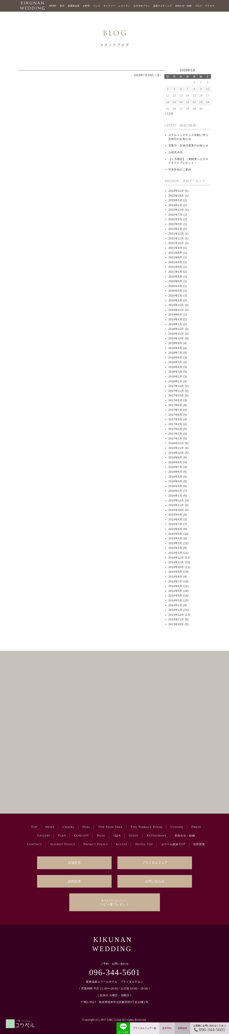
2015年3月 (175, 543)
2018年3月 (175, 371)
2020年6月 (175, 276)
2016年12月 (176, 443)
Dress (196, 827)
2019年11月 (176, 309)
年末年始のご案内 (179, 169)
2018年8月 (175, 348)
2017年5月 (175, 419)
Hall (86, 827)
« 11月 (169, 113)
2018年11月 (176, 333)
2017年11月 (176, 390)
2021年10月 (176, 243)
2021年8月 (175, 252)
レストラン (124, 6)
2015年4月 (175, 538)
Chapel (68, 827)
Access (121, 844)
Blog (101, 835)
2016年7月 (175, 466)
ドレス (96, 6)
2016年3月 (175, 486)
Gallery (43, 835)
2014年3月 (175, 600)
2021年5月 (175, 262)
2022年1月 (175, 228)
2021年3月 (175, 266)
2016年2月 (175, 490)
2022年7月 (175, 214)
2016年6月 (175, 471)
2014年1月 (175, 609)
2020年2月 (175, 295)
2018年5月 (175, 362)
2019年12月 (176, 305)
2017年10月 (176, 395)
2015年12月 (176, 500)
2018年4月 (175, 367)
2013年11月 (176, 619)
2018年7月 (175, 352)
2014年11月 (176, 562)
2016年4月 (175, 481)
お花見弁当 (175, 152)
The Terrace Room (147, 827)
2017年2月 (175, 433)
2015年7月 (175, 524)
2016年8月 (175, 462)
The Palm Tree (110, 827)
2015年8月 (175, 519)
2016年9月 (175, 457)
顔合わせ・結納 (183, 6)
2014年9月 (175, 571)
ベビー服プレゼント (114, 902)
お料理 (86, 6)
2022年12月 (176, 209)
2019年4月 (175, 319)
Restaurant (157, 835)
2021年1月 (175, 271)
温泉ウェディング (162, 6)
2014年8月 (175, 576)
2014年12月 (176, 557)
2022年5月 (175, 219)
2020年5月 (175, 281)
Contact (34, 844)
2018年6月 (175, 357)
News (49, 827)
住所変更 (199, 844)
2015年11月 (176, 505)
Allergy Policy (62, 844)
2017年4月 (175, 424)
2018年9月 (175, 343)
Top (34, 827)
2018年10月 (176, 338)
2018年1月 (175, 381)
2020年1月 (175, 300)
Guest (134, 835)
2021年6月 (175, 257)
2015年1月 (175, 552)
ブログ (198, 6)
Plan (62, 835)
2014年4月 (175, 595)
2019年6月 (175, 314)
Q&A (117, 835)
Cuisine (177, 827)
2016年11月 (176, 448)
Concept (81, 835)
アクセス (209, 6)
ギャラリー (109, 6)
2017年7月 (175, 409)
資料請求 (74, 881)
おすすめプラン (142, 6)
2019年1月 (175, 324)
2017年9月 (175, 400)
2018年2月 (175, 376)
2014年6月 (175, 586)
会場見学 (74, 862)
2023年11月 (176, 190)
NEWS (52, 6)
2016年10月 (176, 452)
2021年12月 (176, 233)
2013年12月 (176, 614)
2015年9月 (175, 514)
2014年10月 (176, 567)
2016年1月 (175, 495)
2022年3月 (175, 224)
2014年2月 (175, 605)
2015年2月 (175, 547)
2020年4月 (175, 286)
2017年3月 (175, 429)
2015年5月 (175, 533)
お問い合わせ (154, 881)
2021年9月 (175, 247)
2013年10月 (176, 624)
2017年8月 (175, 405)
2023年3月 (175, 200)
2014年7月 (175, 581)
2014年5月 (175, 590)
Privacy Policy (95, 844)
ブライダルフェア (155, 862)
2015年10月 (176, 509)
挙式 (62, 6)
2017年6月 (175, 414)
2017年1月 (175, 438)
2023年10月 (176, 195)
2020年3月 (175, 290)
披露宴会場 (73, 6)
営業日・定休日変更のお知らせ (188, 145)
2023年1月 (175, 205)
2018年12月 (176, 328)
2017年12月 (176, 386)
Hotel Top (144, 844)
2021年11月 (176, 238)
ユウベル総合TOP (173, 844)
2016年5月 (175, 476)
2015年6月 (175, 528)
